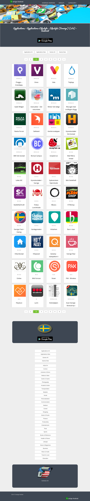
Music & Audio (45, 451)
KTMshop (71, 205)
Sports (45, 432)
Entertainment (45, 425)
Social (45, 395)
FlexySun (19, 303)
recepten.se (54, 156)
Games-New (62, 52)
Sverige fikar (71, 254)
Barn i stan (71, 229)
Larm (36, 303)
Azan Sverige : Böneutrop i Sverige (71, 305)
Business (45, 448)
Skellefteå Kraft (19, 205)
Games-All (52, 52)
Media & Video (45, 375)
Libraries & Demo (45, 372)
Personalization (45, 398)
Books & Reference (45, 435)
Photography (45, 382)
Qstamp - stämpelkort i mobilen (53, 256)
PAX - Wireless (71, 278)
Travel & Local (45, 455)
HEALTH (45, 365)
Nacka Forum (19, 131)
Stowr (54, 278)
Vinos (36, 82)
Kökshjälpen (53, 303)
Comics (45, 369)
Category (72, 3)
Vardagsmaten (36, 229)
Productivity (45, 422)
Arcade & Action (45, 385)
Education (45, 458)
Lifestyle (45, 441)
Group (62, 3)
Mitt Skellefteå (71, 180)
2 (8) (36, 59)
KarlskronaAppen (54, 131)
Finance (45, 418)
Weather (45, 392)
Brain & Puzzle (45, 415)
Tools (45, 428)
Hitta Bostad (19, 254)
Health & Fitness (45, 438)
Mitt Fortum (36, 278)
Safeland (36, 131)
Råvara (53, 205)
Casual (45, 408)
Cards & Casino (45, 378)
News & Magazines (45, 445)
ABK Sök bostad (19, 156)
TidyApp (71, 82)
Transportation (45, 388)
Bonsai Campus (36, 156)
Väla (53, 82)
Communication (45, 402)
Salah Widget (19, 107)
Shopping (45, 412)
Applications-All (28, 52)
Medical (45, 405)
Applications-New (41, 52)
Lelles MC (19, 180)
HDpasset (36, 254)
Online (19, 278)
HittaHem (53, 229)
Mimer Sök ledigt (54, 107)
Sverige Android (17, 1)
